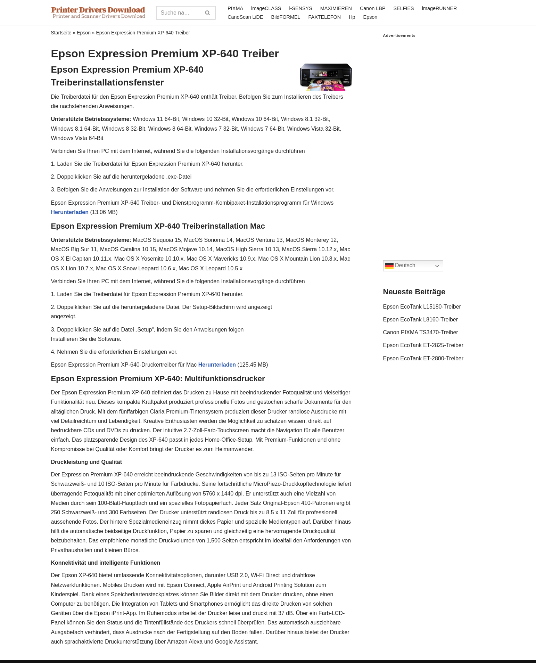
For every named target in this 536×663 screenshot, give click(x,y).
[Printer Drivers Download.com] (98, 12)
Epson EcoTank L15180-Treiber (422, 307)
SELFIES (404, 8)
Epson (370, 17)
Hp (352, 17)
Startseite (61, 32)
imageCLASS (266, 8)
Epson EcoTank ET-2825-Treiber (423, 345)
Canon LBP (373, 8)
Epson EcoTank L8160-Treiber (420, 319)
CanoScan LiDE (245, 17)
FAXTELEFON (324, 17)
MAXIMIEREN (336, 8)
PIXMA (235, 8)
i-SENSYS (300, 8)
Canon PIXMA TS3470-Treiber (420, 332)
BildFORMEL (285, 17)
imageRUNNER (439, 8)
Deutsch (400, 266)
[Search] (178, 13)
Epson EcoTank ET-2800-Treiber (423, 358)
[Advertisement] (434, 142)
